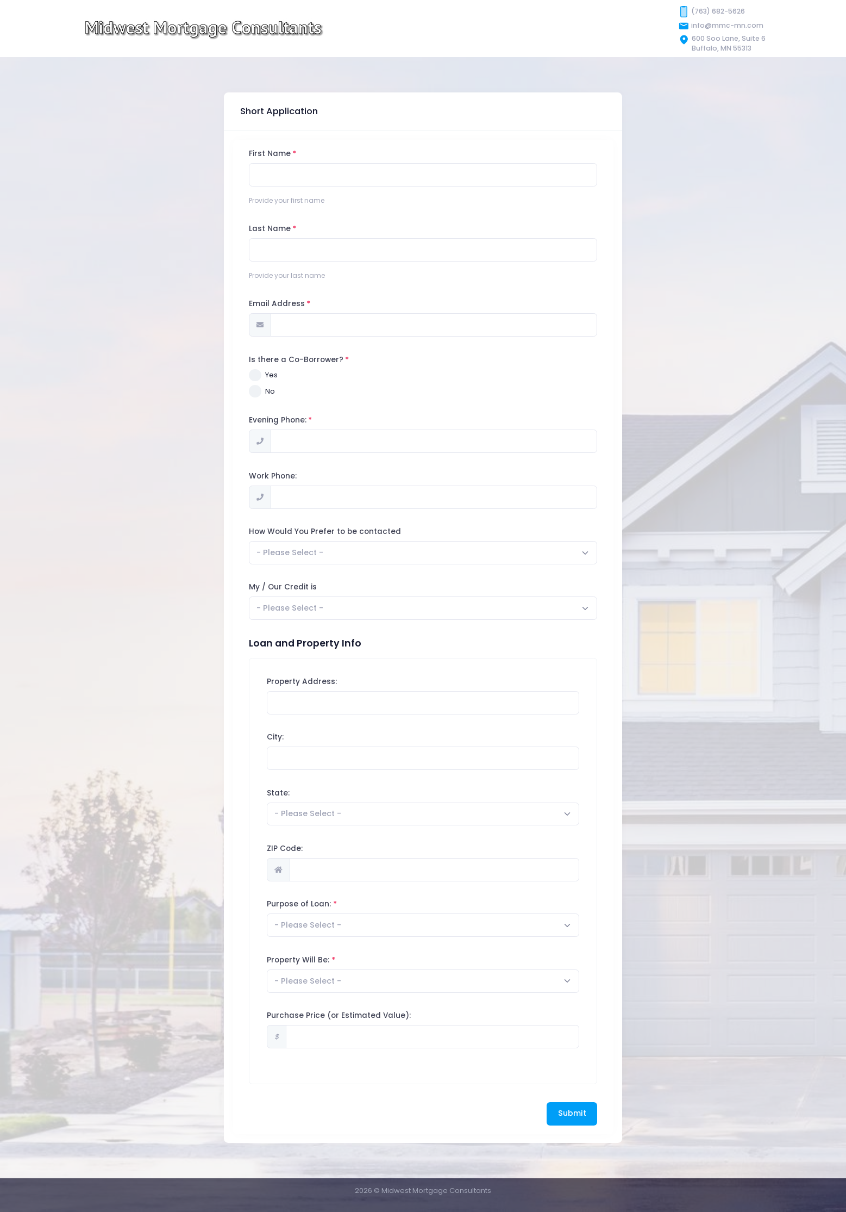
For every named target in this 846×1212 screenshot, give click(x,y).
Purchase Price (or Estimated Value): (359, 1015)
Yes (292, 375)
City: (295, 737)
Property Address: (322, 681)
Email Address (297, 304)
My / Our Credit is (303, 587)
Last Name (290, 228)
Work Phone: (293, 476)
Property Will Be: (318, 960)
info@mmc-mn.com (727, 25)
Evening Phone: (298, 420)
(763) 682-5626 (718, 11)
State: (298, 793)
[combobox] (444, 552)
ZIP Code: (305, 848)
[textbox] (310, 552)
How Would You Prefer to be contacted (346, 531)
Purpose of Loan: (319, 904)
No (291, 391)
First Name (290, 153)
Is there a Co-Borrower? (317, 360)
